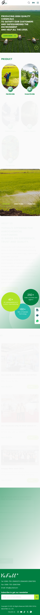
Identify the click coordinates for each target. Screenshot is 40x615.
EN (33, 2)
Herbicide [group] (6, 204)
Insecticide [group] (18, 204)
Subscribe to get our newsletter (14, 592)
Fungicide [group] (31, 204)
